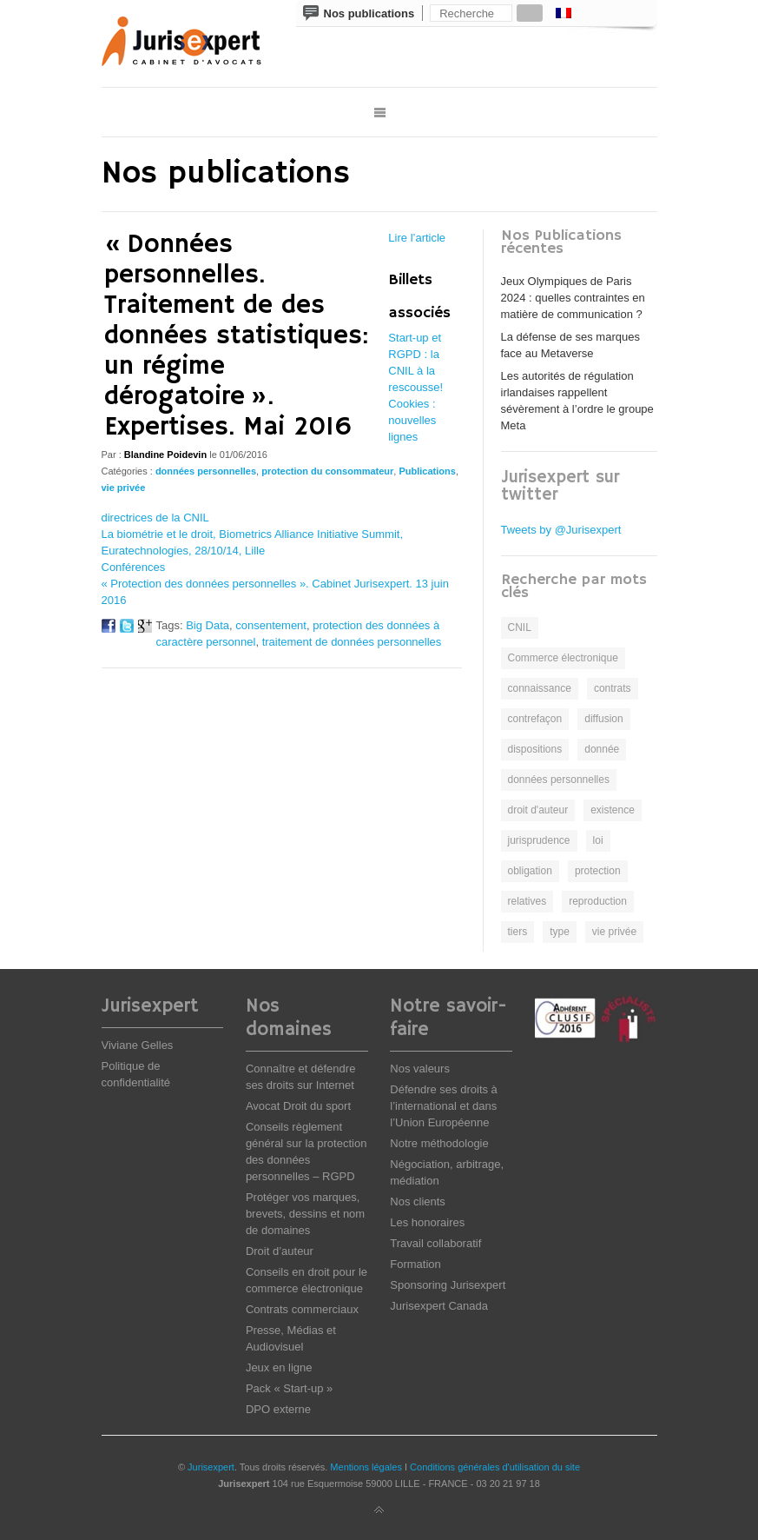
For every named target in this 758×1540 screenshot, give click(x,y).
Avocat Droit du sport (298, 1105)
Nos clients (417, 1201)
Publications (427, 471)
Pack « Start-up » (289, 1388)
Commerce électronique (563, 658)
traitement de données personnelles (352, 641)
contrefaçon (535, 719)
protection (598, 871)
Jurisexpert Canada (439, 1305)
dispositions (535, 749)
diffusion (603, 719)
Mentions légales (366, 1467)
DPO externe (278, 1409)
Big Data (207, 625)
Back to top (379, 1510)
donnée (601, 749)
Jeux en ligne (279, 1367)
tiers (518, 932)
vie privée (124, 487)
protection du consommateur (327, 471)
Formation (415, 1264)
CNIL (519, 627)
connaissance (539, 688)
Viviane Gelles (138, 1045)
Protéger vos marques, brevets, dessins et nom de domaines (305, 1214)
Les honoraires (427, 1222)
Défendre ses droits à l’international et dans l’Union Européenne (444, 1106)
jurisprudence (539, 840)
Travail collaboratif (435, 1243)
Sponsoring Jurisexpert (447, 1284)
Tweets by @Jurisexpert (561, 529)
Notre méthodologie (439, 1143)
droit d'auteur (538, 810)
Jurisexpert (211, 1467)
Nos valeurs (420, 1068)
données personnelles (205, 471)
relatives (527, 901)
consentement (270, 625)
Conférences (134, 567)
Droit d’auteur (279, 1251)
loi (598, 840)
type (560, 932)
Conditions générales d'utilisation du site (495, 1467)
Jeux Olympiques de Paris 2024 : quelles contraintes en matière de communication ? (573, 298)
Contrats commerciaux (302, 1309)
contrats (612, 688)
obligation (530, 871)
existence (612, 810)
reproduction (598, 901)
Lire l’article (416, 237)
